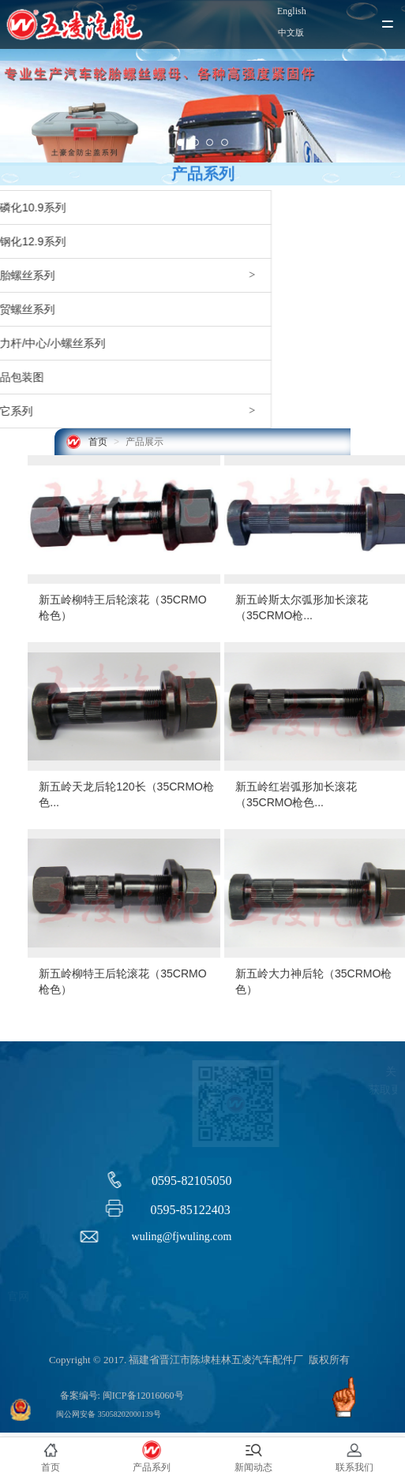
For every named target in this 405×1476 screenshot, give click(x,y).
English (291, 11)
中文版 (291, 32)
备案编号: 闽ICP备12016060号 (122, 1395)
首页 (97, 441)
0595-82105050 (191, 1180)
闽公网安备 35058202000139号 (108, 1414)
